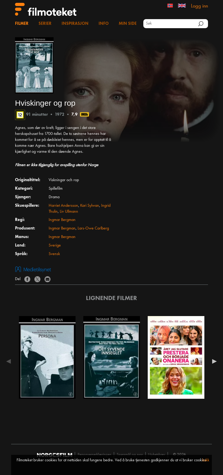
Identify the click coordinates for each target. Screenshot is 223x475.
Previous (10, 361)
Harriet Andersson (63, 206)
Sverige (55, 245)
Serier (45, 24)
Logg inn (199, 6)
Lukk (205, 460)
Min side (128, 24)
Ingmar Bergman (62, 220)
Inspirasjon (75, 24)
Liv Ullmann (69, 212)
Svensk (54, 254)
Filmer (21, 24)
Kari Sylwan (89, 206)
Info (104, 24)
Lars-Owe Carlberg (93, 228)
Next (213, 361)
